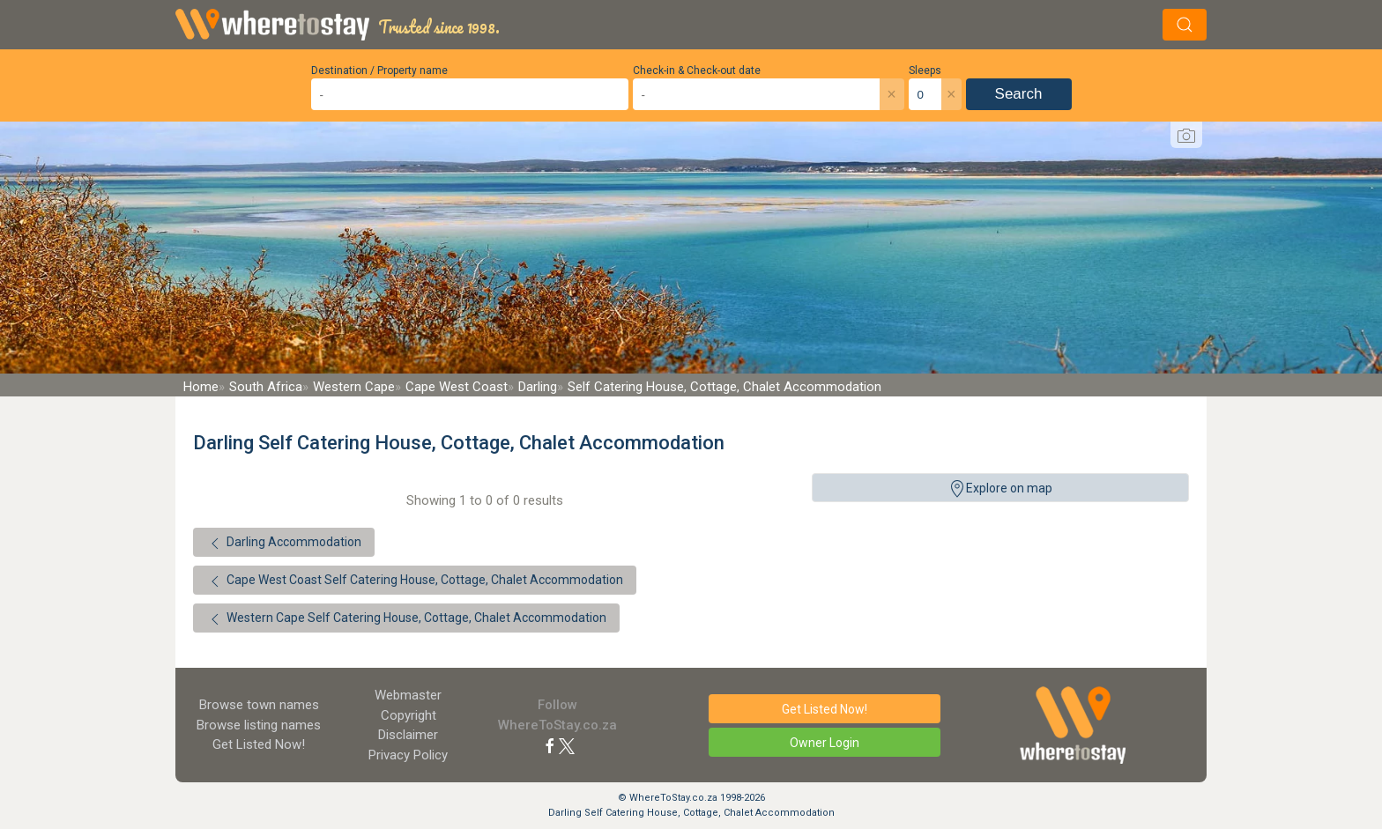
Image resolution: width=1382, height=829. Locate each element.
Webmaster (408, 695)
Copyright (408, 715)
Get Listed (258, 744)
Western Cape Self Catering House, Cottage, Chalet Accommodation (406, 619)
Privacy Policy (408, 755)
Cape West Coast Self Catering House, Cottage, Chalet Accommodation (414, 581)
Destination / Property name (379, 70)
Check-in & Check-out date (697, 70)
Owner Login (824, 743)
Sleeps (925, 70)
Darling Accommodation (283, 543)
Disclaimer (408, 735)
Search (1019, 93)
